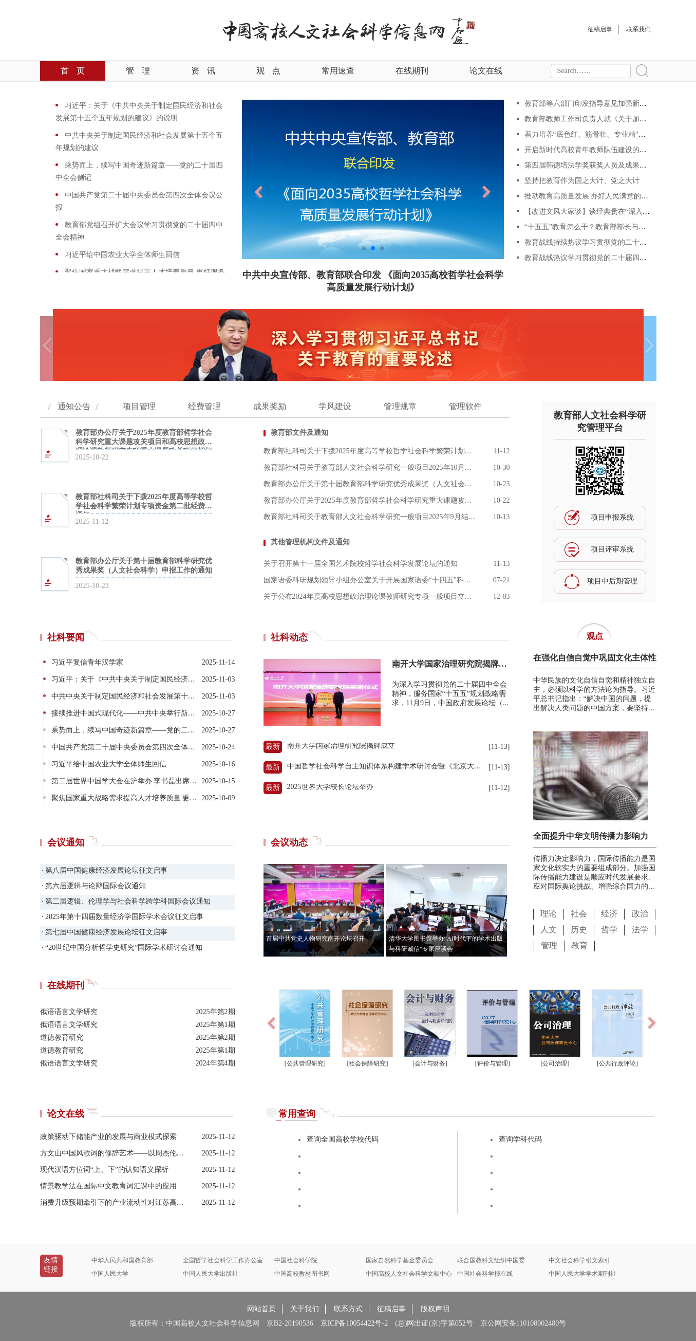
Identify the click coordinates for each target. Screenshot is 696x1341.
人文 (548, 929)
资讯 (203, 70)
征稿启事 (391, 1309)
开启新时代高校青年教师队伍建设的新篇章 (592, 150)
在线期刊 (412, 70)
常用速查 (338, 70)
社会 (579, 913)
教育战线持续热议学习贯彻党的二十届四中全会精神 (607, 242)
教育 (579, 945)
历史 (579, 929)
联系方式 (348, 1309)
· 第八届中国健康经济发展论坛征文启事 (104, 870)
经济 (609, 913)
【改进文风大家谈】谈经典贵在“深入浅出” (592, 211)
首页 (73, 70)
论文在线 (485, 70)
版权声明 (435, 1309)
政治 (640, 913)
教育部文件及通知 (299, 432)
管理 (138, 70)
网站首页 (261, 1309)
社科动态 (289, 637)
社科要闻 (65, 637)
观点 (268, 70)
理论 (548, 913)
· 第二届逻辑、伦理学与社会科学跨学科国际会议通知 (125, 901)
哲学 (609, 929)
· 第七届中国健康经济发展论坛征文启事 (104, 932)
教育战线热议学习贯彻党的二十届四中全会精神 (602, 258)
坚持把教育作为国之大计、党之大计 (581, 181)
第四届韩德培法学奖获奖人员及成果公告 (589, 165)
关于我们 (304, 1309)
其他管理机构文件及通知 (310, 542)
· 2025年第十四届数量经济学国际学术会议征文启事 (122, 917)
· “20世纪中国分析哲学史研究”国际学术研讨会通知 (121, 947)
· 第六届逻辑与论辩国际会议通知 (93, 886)
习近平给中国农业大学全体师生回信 (121, 255)
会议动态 (289, 842)
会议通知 (65, 842)
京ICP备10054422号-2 (354, 1323)
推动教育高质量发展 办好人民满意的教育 (590, 196)
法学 (640, 929)
